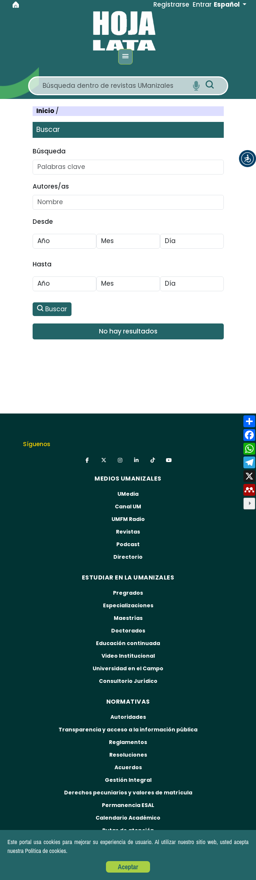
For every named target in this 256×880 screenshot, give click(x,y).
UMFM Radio (128, 519)
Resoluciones (128, 754)
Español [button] (227, 4)
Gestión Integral (128, 780)
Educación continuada (128, 643)
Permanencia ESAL (128, 805)
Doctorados (128, 630)
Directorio (128, 557)
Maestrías (128, 618)
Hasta (42, 264)
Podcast (128, 544)
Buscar (52, 309)
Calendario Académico (128, 817)
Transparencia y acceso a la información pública (128, 729)
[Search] (115, 85)
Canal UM (128, 506)
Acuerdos (128, 767)
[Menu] (125, 56)
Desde (43, 221)
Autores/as (51, 186)
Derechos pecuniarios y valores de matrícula (128, 792)
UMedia (128, 494)
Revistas (128, 531)
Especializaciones (128, 605)
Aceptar (128, 866)
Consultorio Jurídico (128, 681)
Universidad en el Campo (128, 668)
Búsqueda (49, 151)
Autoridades (128, 717)
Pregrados (128, 593)
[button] (247, 158)
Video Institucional (128, 656)
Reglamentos (128, 742)
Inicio (46, 110)
